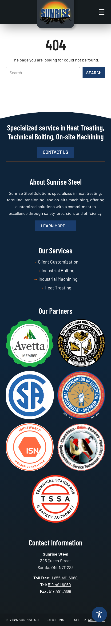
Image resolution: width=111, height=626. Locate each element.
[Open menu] (101, 12)
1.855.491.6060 (65, 577)
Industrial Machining (58, 279)
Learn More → (55, 225)
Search (94, 72)
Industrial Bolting (58, 270)
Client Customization (58, 261)
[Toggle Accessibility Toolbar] (99, 614)
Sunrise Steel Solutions (41, 620)
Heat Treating (58, 287)
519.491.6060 (59, 584)
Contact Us (55, 152)
